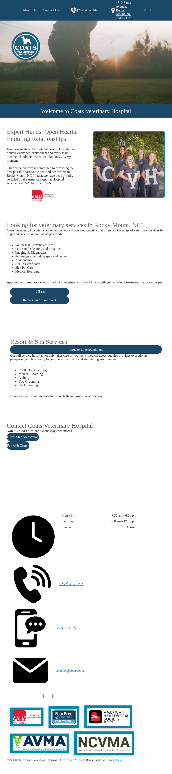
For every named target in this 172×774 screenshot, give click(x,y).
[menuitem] (30, 10)
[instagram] (150, 10)
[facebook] (145, 10)
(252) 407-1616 (87, 10)
